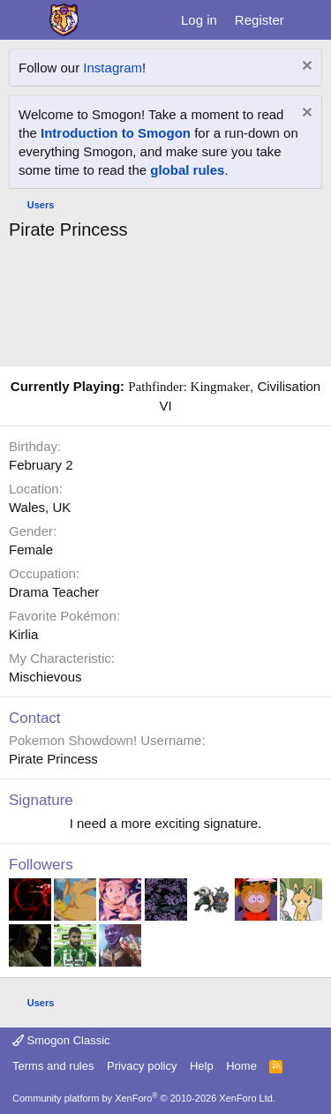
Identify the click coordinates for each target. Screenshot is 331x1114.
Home (241, 1066)
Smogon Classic (61, 1040)
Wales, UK (40, 507)
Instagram (112, 67)
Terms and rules (53, 1066)
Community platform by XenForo (143, 1098)
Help (202, 1066)
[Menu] (24, 20)
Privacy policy (142, 1066)
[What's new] (310, 20)
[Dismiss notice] (304, 67)
